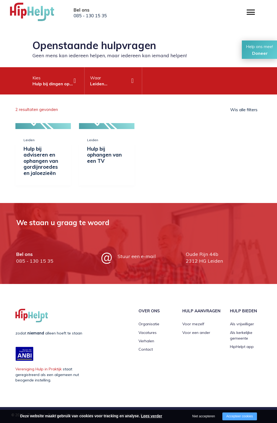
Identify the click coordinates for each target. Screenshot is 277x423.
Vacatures (147, 332)
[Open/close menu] (251, 12)
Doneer (260, 53)
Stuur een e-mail (137, 256)
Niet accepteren (203, 416)
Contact (145, 349)
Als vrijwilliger (242, 324)
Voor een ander (196, 332)
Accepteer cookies (239, 416)
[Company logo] (37, 13)
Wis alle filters (244, 109)
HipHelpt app (242, 346)
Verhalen (146, 341)
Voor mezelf (193, 324)
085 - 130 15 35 (90, 15)
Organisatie (148, 324)
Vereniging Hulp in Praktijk (38, 369)
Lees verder (151, 416)
